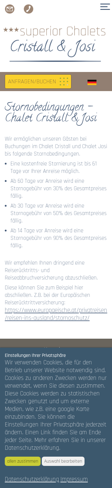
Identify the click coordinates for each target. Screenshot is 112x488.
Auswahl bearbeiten (63, 461)
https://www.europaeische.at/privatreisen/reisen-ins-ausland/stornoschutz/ (56, 314)
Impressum (74, 479)
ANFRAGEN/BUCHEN (32, 81)
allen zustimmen (22, 461)
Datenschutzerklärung (32, 479)
